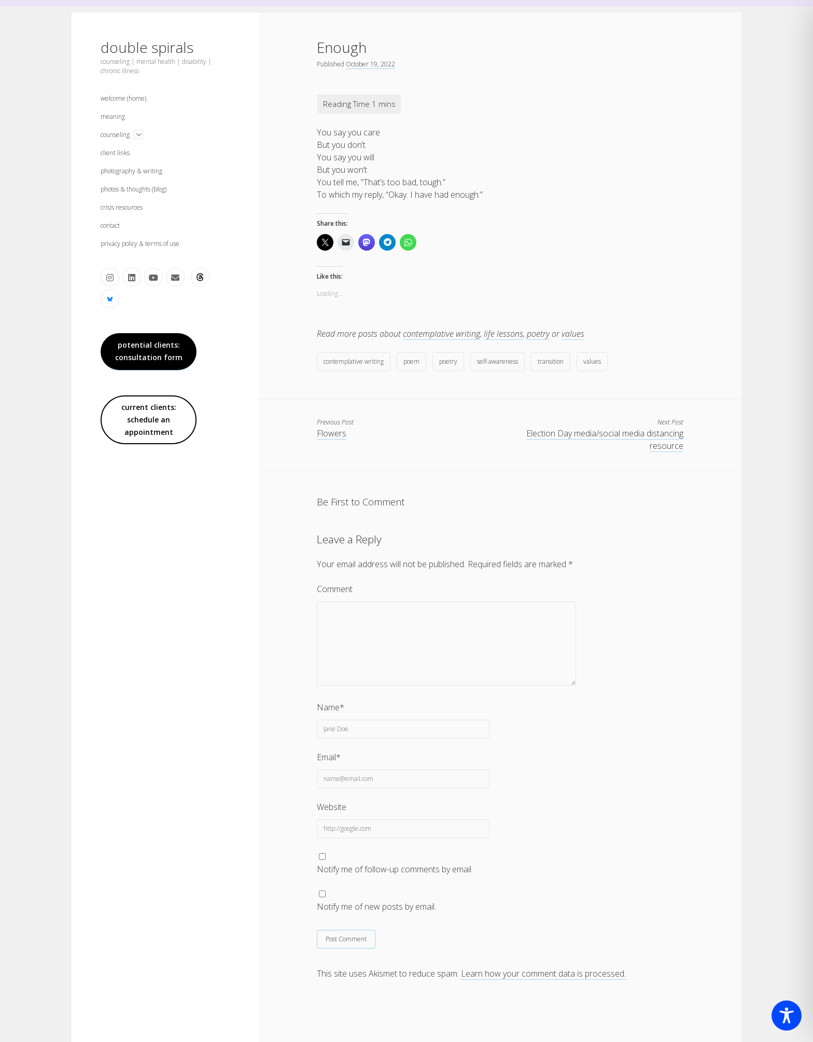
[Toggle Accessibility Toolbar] (786, 1015)
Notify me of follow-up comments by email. (395, 869)
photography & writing (131, 171)
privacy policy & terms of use (140, 243)
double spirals (147, 47)
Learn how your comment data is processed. (543, 973)
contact (110, 225)
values (573, 333)
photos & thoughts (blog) (133, 189)
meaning (113, 116)
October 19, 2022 (370, 64)
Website (331, 807)
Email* (329, 757)
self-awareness (497, 361)
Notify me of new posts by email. (376, 906)
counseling (115, 134)
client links (115, 152)
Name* (330, 707)
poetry (538, 333)
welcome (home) (123, 98)
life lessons (503, 333)
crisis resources (122, 207)
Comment (335, 589)
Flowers (331, 433)
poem (411, 361)
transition (551, 361)
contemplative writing (441, 333)
